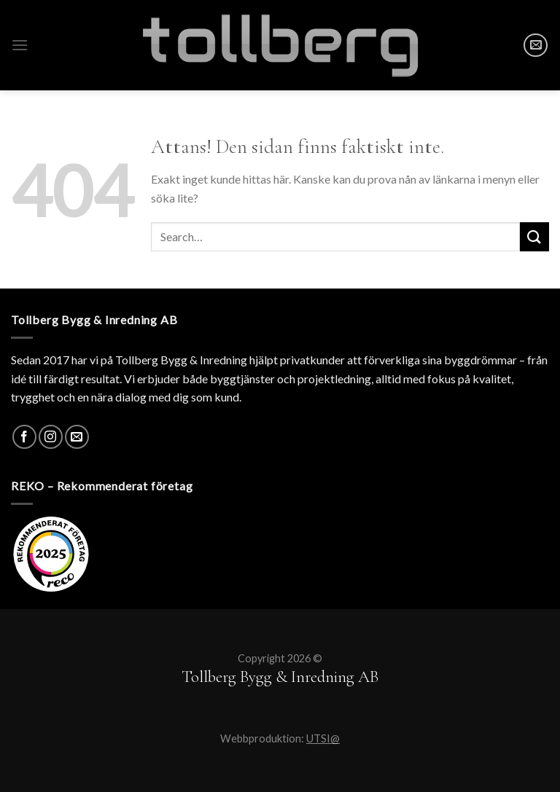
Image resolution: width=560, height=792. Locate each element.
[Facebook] (24, 437)
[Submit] (534, 236)
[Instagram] (51, 437)
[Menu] (19, 45)
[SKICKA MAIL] (536, 46)
